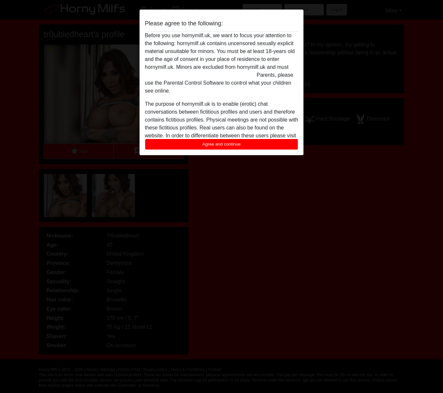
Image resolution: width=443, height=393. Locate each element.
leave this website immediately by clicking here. (200, 75)
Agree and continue (221, 144)
